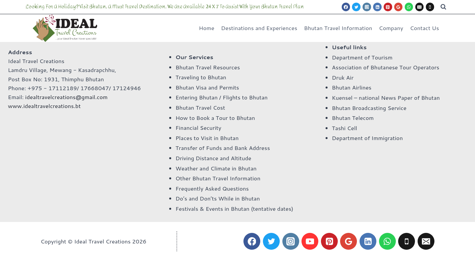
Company (391, 28)
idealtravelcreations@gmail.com (66, 97)
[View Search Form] (443, 7)
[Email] (419, 7)
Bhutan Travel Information (338, 28)
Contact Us (424, 28)
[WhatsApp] (409, 7)
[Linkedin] (377, 7)
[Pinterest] (388, 7)
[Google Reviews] (398, 7)
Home (206, 28)
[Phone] (430, 7)
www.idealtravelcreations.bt (44, 106)
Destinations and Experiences (259, 28)
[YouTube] (309, 241)
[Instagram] (367, 7)
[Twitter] (356, 7)
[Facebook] (346, 7)
